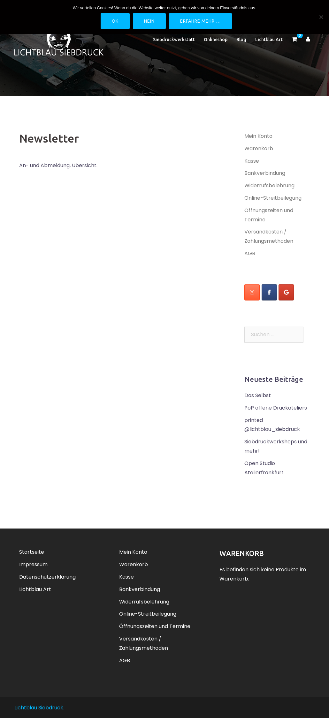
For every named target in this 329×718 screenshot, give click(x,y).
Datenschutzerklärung (47, 577)
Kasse (251, 161)
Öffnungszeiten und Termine (154, 626)
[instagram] (252, 292)
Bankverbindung (264, 173)
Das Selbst (257, 395)
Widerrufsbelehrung (269, 185)
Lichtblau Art (269, 39)
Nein (149, 21)
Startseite (31, 552)
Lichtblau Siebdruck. (39, 707)
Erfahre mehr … (200, 21)
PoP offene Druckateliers (275, 407)
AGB (249, 253)
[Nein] (321, 17)
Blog (241, 39)
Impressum (33, 564)
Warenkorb (258, 148)
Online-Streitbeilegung (273, 198)
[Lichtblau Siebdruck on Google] (286, 292)
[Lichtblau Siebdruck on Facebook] (269, 292)
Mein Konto (258, 136)
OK (115, 21)
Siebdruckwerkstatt (174, 39)
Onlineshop (215, 39)
